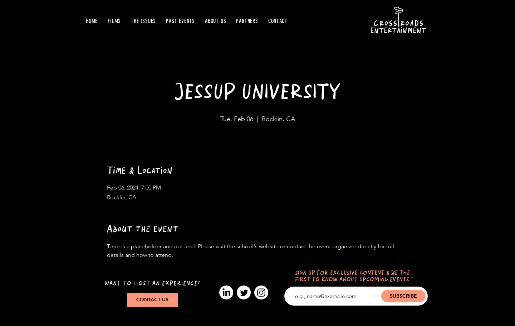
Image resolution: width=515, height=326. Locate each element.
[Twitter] (244, 292)
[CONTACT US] (152, 300)
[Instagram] (261, 292)
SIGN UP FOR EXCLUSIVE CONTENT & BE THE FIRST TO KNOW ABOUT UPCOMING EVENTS (352, 276)
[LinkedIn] (226, 292)
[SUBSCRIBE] (403, 296)
